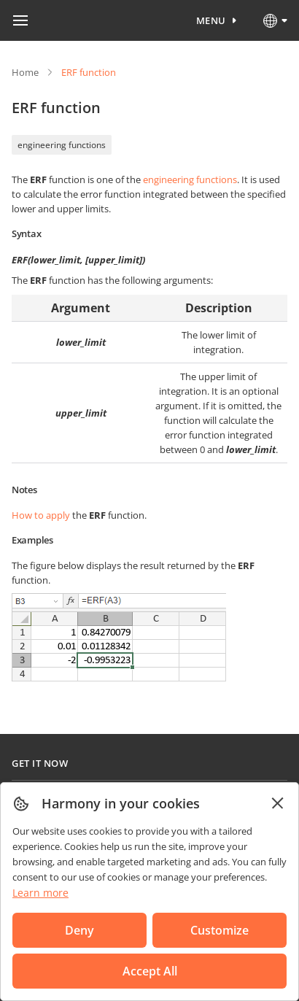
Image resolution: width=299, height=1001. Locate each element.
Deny (79, 930)
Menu (211, 20)
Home (25, 72)
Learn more (40, 893)
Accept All (150, 971)
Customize (219, 930)
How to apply (41, 515)
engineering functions (62, 145)
